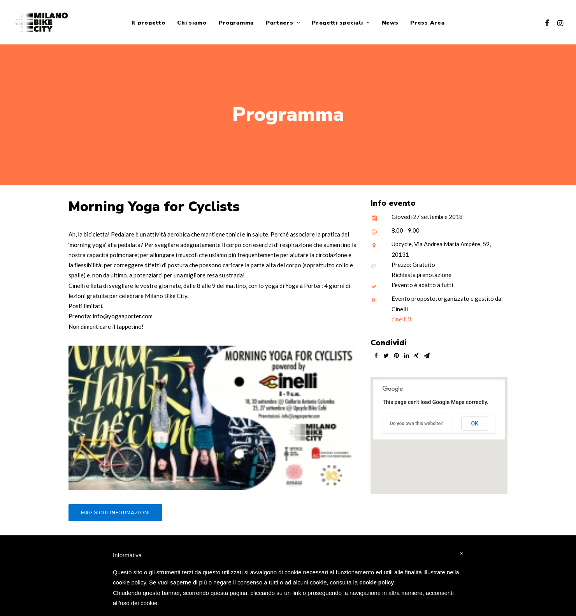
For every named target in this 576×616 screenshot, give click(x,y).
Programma (236, 22)
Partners (283, 22)
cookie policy (376, 582)
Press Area (427, 22)
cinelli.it (402, 316)
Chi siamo (191, 22)
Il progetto (148, 22)
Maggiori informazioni (115, 510)
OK (474, 421)
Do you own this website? (416, 421)
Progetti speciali (340, 22)
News (390, 22)
